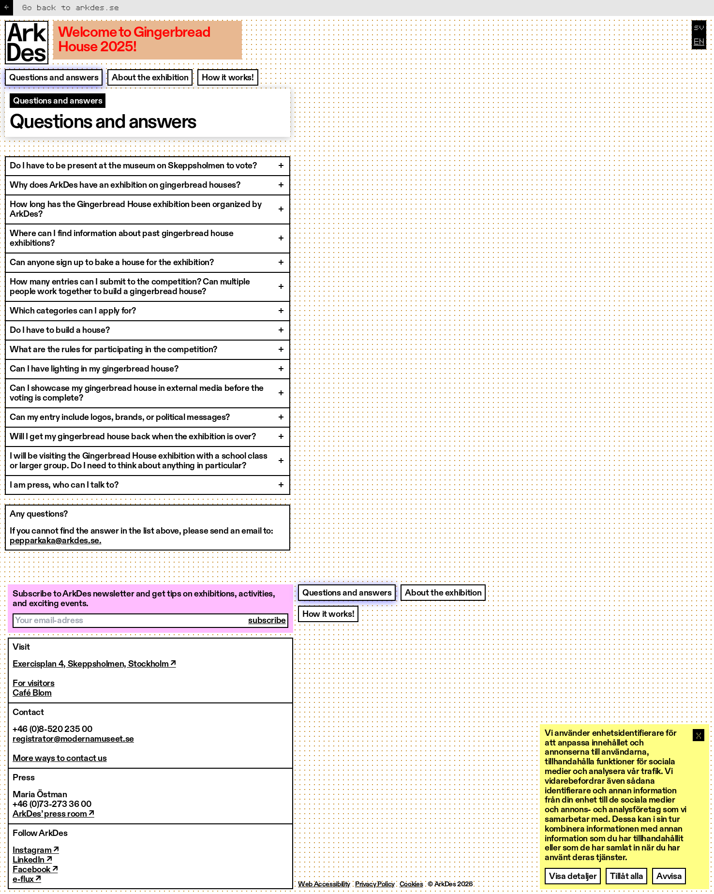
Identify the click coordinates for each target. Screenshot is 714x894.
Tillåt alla (626, 876)
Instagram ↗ (36, 850)
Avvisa (669, 876)
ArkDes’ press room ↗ (53, 814)
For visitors (34, 683)
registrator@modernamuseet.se (73, 739)
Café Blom (32, 693)
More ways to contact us (60, 758)
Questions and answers (53, 78)
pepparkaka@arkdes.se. (55, 540)
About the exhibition (150, 78)
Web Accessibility (324, 884)
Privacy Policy (375, 884)
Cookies (411, 884)
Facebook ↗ (35, 869)
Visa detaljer (572, 876)
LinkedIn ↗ (32, 860)
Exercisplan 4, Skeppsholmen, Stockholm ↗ (94, 664)
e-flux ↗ (27, 879)
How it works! (227, 78)
